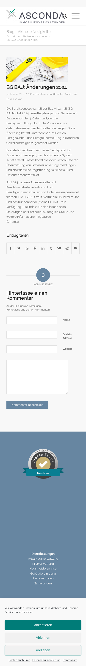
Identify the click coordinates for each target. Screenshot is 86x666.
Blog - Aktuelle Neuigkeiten (29, 32)
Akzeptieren (43, 625)
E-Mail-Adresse (67, 338)
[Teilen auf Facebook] (11, 248)
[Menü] (73, 16)
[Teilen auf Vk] (59, 248)
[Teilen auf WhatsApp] (27, 248)
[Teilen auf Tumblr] (51, 248)
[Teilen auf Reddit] (67, 248)
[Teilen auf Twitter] (19, 248)
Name (66, 322)
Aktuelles (58, 94)
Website (67, 348)
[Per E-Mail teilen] (75, 248)
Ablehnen (43, 637)
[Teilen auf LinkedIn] (43, 248)
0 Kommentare (37, 94)
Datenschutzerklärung (46, 660)
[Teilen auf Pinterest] (35, 248)
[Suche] (62, 16)
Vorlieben (43, 650)
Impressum (70, 660)
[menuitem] (62, 16)
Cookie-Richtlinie (19, 660)
